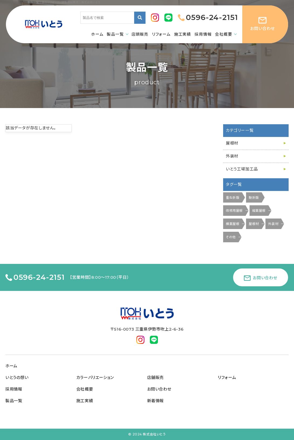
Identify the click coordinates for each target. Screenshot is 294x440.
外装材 (232, 156)
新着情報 (155, 400)
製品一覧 (13, 400)
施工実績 (84, 400)
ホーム (11, 366)
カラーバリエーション (95, 377)
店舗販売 (155, 377)
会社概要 (84, 389)
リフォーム (227, 377)
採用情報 (13, 389)
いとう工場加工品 (242, 169)
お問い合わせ (159, 389)
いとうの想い (17, 377)
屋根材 (232, 143)
